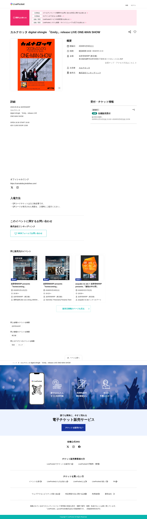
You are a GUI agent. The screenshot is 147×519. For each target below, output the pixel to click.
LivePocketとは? (79, 481)
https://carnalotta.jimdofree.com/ (24, 186)
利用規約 (96, 494)
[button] (113, 116)
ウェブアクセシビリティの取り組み (40, 494)
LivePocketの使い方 (102, 481)
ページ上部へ (75, 357)
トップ (15, 362)
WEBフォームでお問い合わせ (28, 236)
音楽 (13, 345)
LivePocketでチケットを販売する (57, 464)
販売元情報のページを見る (73, 310)
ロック (20, 345)
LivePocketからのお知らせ (54, 481)
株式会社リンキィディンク (90, 74)
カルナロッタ (84, 70)
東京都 (14, 336)
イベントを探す (28, 481)
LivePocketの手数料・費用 (89, 464)
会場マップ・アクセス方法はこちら (119, 65)
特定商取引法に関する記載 (74, 494)
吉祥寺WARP (16, 327)
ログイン (134, 5)
